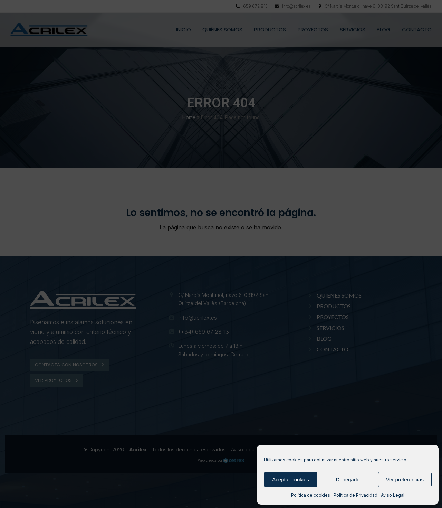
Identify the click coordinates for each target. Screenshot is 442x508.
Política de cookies (310, 495)
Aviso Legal (392, 495)
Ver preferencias (405, 479)
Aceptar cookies (290, 479)
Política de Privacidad (355, 495)
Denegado (347, 479)
